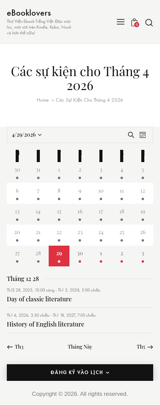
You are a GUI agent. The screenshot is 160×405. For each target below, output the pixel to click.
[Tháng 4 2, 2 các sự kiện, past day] (79, 172)
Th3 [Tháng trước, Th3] (19, 346)
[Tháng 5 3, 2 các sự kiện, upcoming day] (142, 256)
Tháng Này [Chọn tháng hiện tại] (80, 346)
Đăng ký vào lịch (77, 372)
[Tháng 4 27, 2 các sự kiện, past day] (17, 256)
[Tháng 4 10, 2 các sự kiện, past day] (101, 193)
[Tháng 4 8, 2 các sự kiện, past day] (59, 193)
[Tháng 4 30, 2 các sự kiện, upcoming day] (79, 256)
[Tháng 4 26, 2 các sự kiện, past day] (142, 235)
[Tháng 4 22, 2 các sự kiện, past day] (59, 235)
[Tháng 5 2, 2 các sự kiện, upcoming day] (121, 256)
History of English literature (45, 324)
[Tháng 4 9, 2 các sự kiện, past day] (79, 193)
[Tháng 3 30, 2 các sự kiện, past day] (17, 172)
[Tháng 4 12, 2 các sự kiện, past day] (142, 193)
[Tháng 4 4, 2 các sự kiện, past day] (121, 172)
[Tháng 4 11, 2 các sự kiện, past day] (121, 193)
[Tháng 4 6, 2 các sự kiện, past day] (17, 193)
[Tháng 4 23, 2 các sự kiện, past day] (79, 235)
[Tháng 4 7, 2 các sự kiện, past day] (38, 193)
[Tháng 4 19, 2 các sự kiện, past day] (142, 214)
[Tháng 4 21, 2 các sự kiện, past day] (38, 235)
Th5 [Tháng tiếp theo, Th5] (141, 346)
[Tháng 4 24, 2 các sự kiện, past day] (101, 235)
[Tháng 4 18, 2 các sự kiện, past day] (121, 214)
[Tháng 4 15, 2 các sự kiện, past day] (59, 214)
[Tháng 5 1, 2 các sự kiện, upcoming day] (101, 256)
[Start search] (149, 22)
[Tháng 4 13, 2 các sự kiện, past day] (17, 214)
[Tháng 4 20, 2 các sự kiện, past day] (17, 235)
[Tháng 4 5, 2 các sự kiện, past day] (142, 172)
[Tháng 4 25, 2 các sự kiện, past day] (121, 235)
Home (43, 100)
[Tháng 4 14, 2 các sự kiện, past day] (38, 214)
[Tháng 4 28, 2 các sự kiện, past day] (38, 256)
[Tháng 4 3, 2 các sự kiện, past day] (101, 172)
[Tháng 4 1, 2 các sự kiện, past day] (59, 172)
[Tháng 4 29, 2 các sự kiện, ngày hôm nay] (59, 256)
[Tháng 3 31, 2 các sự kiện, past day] (38, 172)
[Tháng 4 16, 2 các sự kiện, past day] (79, 214)
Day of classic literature (39, 299)
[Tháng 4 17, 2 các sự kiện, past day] (101, 214)
